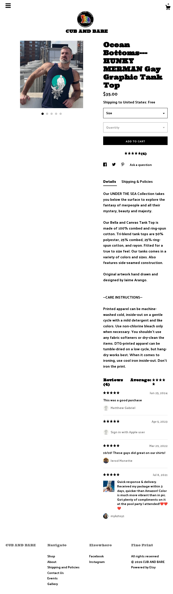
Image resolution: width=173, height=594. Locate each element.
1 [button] (42, 114)
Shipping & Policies (137, 181)
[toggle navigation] (8, 5)
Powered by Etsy (143, 567)
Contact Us (55, 573)
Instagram (97, 562)
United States (134, 102)
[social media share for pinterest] (123, 164)
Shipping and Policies (63, 567)
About (51, 562)
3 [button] (51, 114)
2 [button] (47, 114)
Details (110, 181)
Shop (51, 556)
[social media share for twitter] (114, 164)
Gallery (52, 584)
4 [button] (56, 114)
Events (52, 578)
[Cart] (167, 7)
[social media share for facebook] (105, 164)
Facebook (96, 556)
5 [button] (60, 114)
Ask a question (141, 164)
